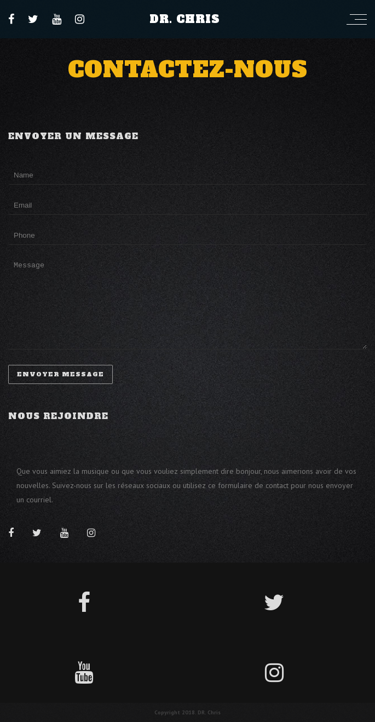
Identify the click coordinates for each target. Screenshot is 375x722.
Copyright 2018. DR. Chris (187, 712)
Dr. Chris (184, 19)
